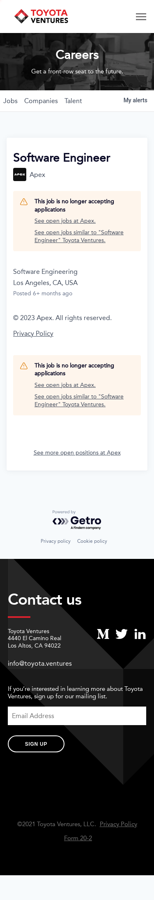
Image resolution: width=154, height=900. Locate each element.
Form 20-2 (78, 838)
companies (41, 101)
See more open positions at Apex (77, 452)
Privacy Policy (33, 333)
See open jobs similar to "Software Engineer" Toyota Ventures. (79, 236)
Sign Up (36, 744)
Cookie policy (92, 541)
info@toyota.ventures (40, 663)
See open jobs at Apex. (65, 220)
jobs (10, 101)
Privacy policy (56, 541)
